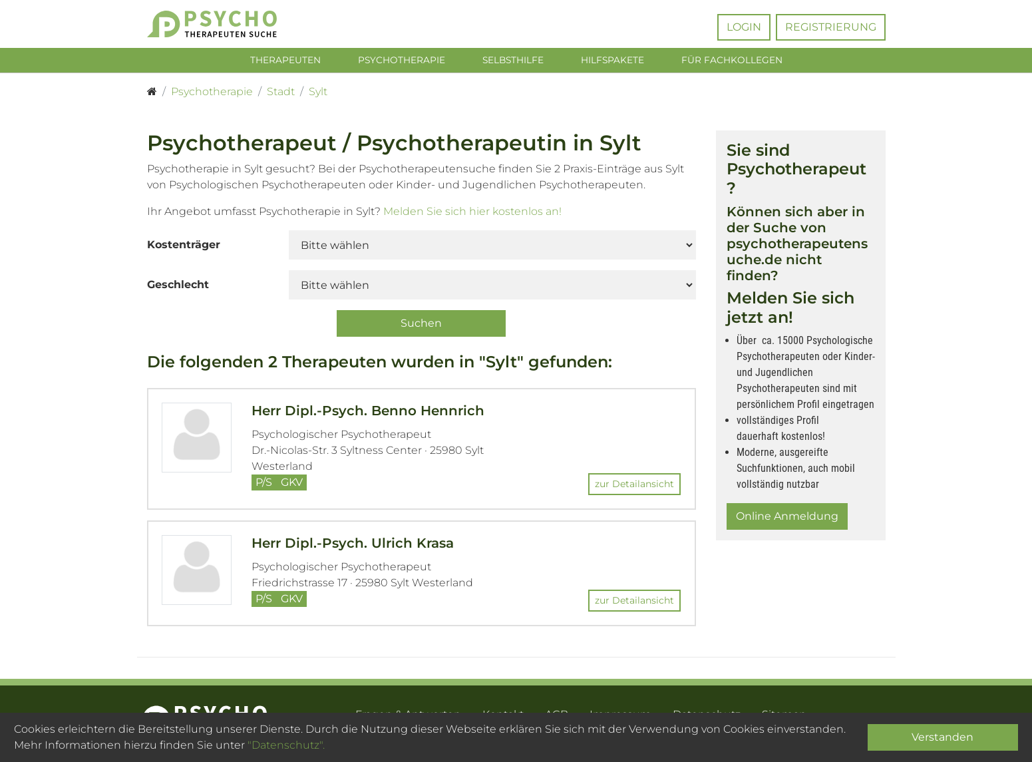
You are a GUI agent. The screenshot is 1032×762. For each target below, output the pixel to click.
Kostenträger (183, 246)
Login (744, 27)
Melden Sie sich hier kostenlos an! (472, 213)
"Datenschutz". (286, 745)
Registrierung (830, 27)
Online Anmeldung (787, 518)
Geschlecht (178, 286)
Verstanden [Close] (942, 737)
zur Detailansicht (634, 486)
